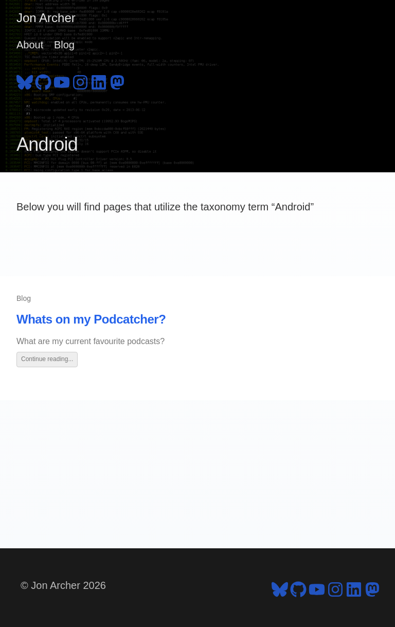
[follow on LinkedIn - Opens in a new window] (99, 81)
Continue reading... (47, 359)
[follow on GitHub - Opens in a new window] (43, 81)
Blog (64, 44)
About (29, 44)
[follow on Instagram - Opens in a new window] (80, 81)
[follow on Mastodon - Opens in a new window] (117, 81)
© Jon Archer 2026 (63, 585)
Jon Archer (46, 18)
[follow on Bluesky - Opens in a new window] (24, 81)
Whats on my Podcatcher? (91, 319)
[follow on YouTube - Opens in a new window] (61, 81)
